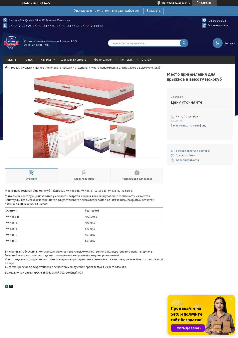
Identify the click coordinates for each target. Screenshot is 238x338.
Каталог (46, 59)
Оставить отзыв (218, 25)
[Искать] (184, 43)
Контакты (127, 59)
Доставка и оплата (73, 59)
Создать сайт (30, 2)
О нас (29, 59)
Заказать (154, 10)
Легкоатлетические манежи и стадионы (61, 67)
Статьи (146, 59)
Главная (12, 59)
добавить (184, 2)
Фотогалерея (103, 59)
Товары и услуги (21, 67)
